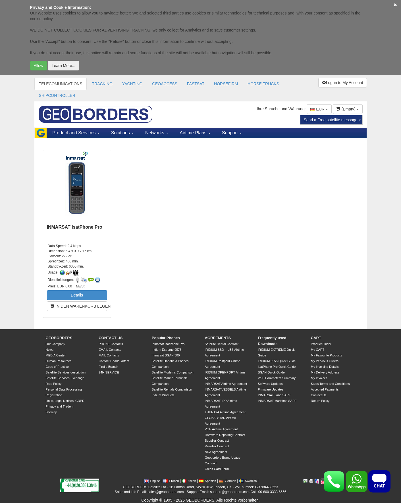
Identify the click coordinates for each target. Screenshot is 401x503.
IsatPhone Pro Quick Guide (277, 366)
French (171, 481)
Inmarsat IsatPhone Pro (168, 344)
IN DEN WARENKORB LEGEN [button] (79, 306)
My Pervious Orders (324, 361)
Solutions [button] (122, 132)
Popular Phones (166, 338)
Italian (189, 481)
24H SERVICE (109, 372)
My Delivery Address (325, 372)
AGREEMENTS (218, 338)
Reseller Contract (217, 446)
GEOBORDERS (59, 338)
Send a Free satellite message (332, 120)
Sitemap (51, 412)
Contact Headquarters (114, 361)
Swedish (248, 481)
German (227, 481)
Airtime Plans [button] (195, 132)
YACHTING (132, 84)
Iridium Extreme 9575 (167, 349)
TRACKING (102, 84)
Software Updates (270, 383)
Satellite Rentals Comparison (172, 389)
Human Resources (59, 361)
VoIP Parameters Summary (277, 378)
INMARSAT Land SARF (274, 395)
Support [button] (232, 132)
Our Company (55, 344)
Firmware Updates (270, 389)
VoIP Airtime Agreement (221, 429)
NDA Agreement (216, 452)
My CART (317, 349)
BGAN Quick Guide (271, 372)
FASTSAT (195, 84)
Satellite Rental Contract (221, 344)
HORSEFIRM (226, 84)
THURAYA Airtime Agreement (225, 412)
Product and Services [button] (76, 132)
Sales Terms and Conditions (330, 383)
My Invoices (319, 378)
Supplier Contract (217, 440)
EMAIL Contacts (110, 349)
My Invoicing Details (325, 366)
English (152, 481)
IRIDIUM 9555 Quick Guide (277, 361)
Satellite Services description (66, 372)
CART (316, 338)
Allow (38, 65)
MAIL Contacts (109, 355)
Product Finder (321, 344)
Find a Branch (108, 366)
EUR (319, 109)
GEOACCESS (164, 84)
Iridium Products (163, 395)
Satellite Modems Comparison (173, 372)
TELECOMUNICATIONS (60, 84)
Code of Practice (57, 366)
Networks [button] (156, 132)
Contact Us (318, 395)
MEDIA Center (56, 355)
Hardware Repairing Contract (225, 435)
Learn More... (63, 65)
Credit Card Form (217, 469)
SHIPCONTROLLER (57, 95)
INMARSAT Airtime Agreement (226, 383)
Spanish (207, 481)
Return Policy (320, 400)
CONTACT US (110, 338)
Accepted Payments (325, 389)
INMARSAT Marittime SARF (277, 400)
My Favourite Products (326, 355)
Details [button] (77, 295)
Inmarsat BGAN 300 (166, 355)
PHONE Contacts (111, 344)
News (50, 349)
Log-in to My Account (342, 82)
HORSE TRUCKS (263, 84)
